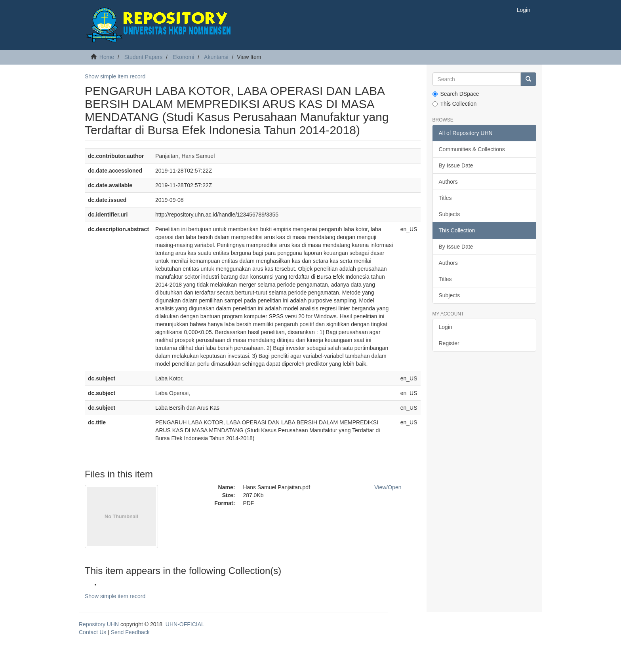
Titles (445, 198)
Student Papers (143, 57)
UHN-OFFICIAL (185, 624)
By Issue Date (456, 165)
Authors (448, 182)
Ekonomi (183, 57)
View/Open (387, 487)
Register (449, 343)
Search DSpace (455, 94)
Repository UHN (99, 624)
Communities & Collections (472, 149)
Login (445, 327)
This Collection (454, 104)
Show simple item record (115, 76)
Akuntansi (216, 57)
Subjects (449, 214)
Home (106, 57)
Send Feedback (130, 632)
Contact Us (92, 632)
